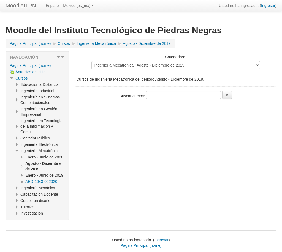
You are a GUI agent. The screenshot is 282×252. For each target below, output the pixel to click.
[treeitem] (37, 65)
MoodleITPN (21, 5)
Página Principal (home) (30, 65)
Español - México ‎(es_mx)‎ (70, 5)
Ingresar (268, 5)
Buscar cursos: (133, 96)
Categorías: (175, 57)
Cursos (21, 78)
